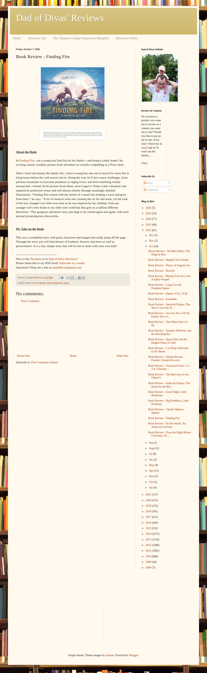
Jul (151, 453)
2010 (149, 556)
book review (31, 283)
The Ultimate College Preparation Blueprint (81, 38)
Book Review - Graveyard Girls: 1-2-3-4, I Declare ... (169, 367)
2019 (149, 505)
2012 (149, 545)
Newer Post (23, 355)
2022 (149, 230)
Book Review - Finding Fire (164, 418)
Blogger (133, 655)
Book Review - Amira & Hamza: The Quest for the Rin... (169, 385)
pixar (66, 283)
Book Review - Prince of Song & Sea (169, 265)
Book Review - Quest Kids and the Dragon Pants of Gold (167, 341)
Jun (151, 459)
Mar (151, 476)
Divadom (35, 259)
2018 (149, 511)
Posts (148, 183)
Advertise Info (37, 38)
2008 (149, 567)
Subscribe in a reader (72, 263)
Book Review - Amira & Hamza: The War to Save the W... (169, 306)
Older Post (123, 355)
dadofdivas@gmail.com (67, 267)
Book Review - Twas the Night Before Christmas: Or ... (169, 434)
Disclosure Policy (127, 38)
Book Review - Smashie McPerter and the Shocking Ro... (169, 332)
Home (17, 38)
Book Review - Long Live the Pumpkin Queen (165, 286)
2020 (149, 500)
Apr (151, 470)
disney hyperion (55, 283)
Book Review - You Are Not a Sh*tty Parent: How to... (169, 315)
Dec (151, 235)
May (152, 465)
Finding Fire (27, 160)
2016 (149, 522)
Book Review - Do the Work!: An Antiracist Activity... (167, 425)
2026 (149, 207)
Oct (151, 246)
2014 (149, 533)
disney (42, 283)
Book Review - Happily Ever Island (168, 259)
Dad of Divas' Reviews (60, 17)
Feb (151, 482)
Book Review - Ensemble (162, 299)
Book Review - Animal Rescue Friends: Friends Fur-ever (165, 358)
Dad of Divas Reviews (62, 259)
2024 (149, 218)
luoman (109, 655)
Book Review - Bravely (161, 270)
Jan (151, 487)
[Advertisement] (73, 328)
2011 (149, 550)
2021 (149, 494)
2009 (149, 562)
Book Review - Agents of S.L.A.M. (168, 293)
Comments (151, 189)
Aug (151, 448)
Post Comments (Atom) (44, 362)
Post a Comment (30, 301)
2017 (149, 516)
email (144, 147)
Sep (151, 442)
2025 (149, 213)
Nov (151, 240)
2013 (149, 539)
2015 (149, 528)
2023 (149, 224)
